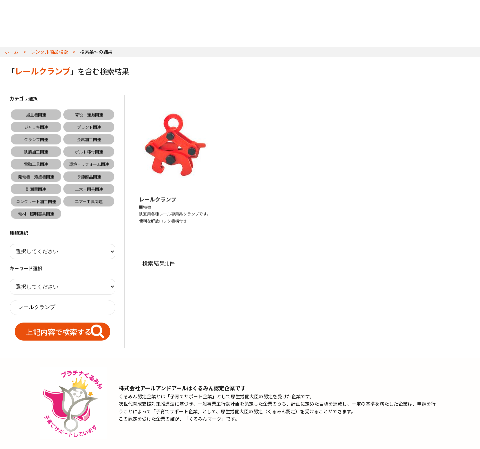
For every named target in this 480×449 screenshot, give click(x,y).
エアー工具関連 (89, 201)
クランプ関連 (36, 139)
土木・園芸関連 (89, 189)
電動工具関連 (36, 164)
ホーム (12, 51)
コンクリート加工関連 (36, 201)
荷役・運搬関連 (89, 114)
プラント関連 (89, 127)
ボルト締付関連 (89, 151)
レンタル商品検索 (49, 51)
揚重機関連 (36, 114)
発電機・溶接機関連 (36, 176)
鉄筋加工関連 (36, 151)
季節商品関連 (89, 176)
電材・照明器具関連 (36, 213)
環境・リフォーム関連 (89, 164)
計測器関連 (36, 189)
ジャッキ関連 (36, 127)
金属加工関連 (89, 139)
